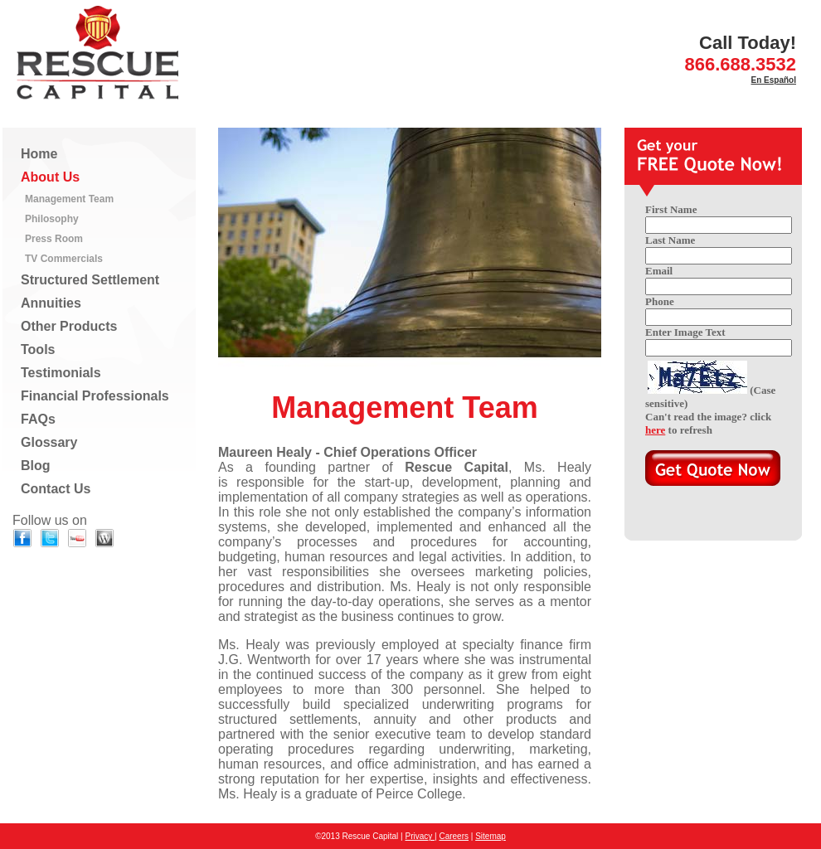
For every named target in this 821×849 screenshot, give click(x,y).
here (655, 430)
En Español (773, 80)
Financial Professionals (95, 396)
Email (659, 270)
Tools (38, 349)
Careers (454, 836)
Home (39, 154)
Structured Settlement (90, 280)
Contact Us (55, 489)
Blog (36, 465)
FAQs (38, 419)
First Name (671, 209)
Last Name (670, 240)
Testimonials (61, 373)
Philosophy (52, 219)
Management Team (69, 199)
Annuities (51, 303)
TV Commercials (64, 258)
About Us (50, 177)
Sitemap (490, 836)
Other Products (69, 326)
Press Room (54, 239)
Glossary (49, 442)
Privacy (420, 836)
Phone (659, 301)
